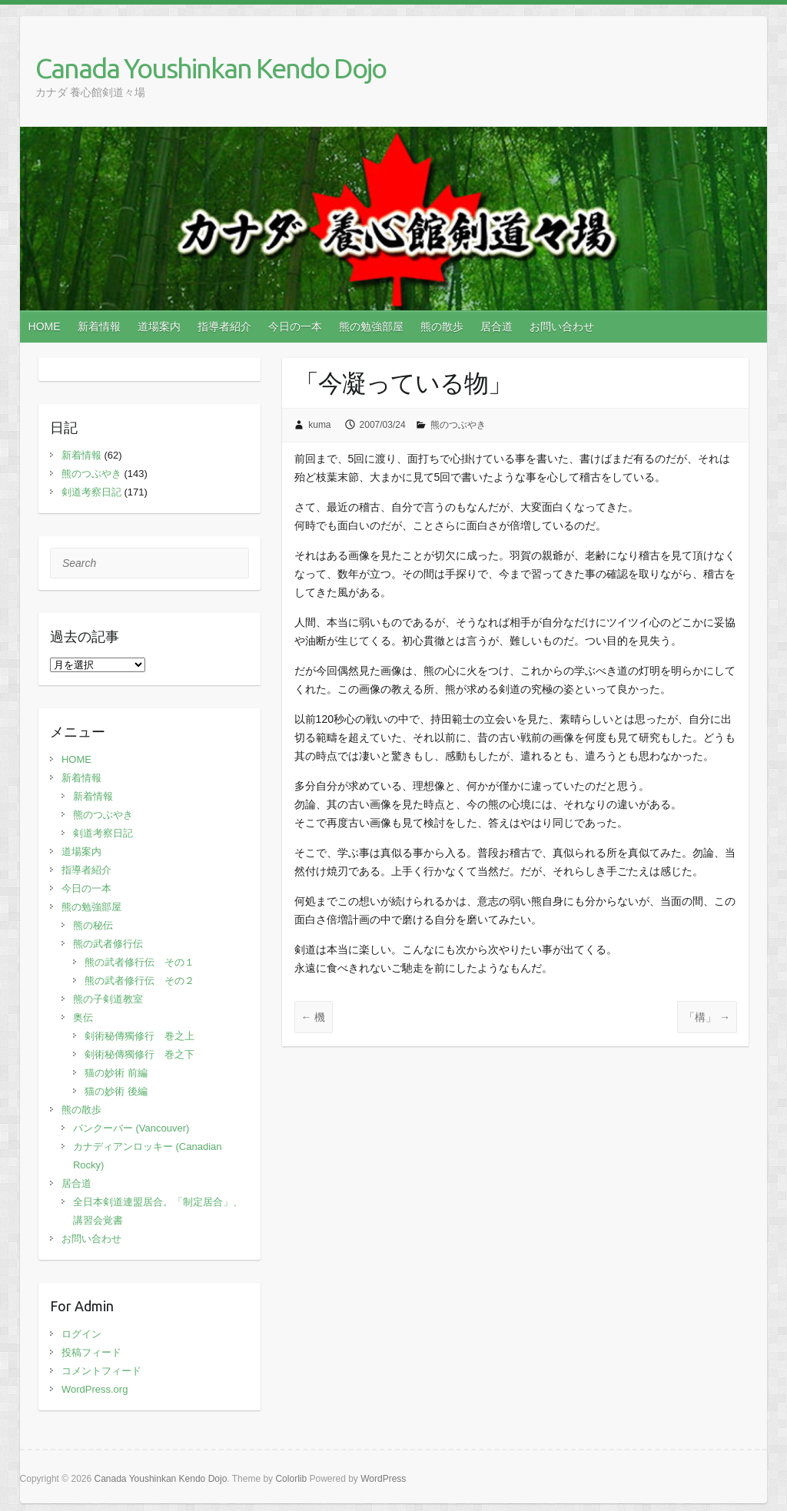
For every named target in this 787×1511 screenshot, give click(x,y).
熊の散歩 (441, 326)
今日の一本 (295, 326)
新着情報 (99, 326)
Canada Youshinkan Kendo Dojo (210, 68)
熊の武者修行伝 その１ (139, 962)
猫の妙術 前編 (116, 1073)
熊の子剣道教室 (108, 999)
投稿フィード (91, 1352)
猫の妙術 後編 (116, 1091)
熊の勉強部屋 (371, 326)
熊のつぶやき (458, 424)
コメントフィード (101, 1371)
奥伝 (83, 1017)
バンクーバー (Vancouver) (131, 1128)
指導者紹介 (224, 326)
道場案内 (159, 326)
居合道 (496, 326)
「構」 (707, 1017)
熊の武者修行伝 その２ (139, 980)
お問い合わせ (562, 326)
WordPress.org (94, 1389)
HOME (44, 326)
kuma (319, 424)
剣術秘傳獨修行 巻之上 (139, 1036)
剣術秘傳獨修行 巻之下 (139, 1054)
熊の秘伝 (93, 925)
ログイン (81, 1334)
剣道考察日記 (91, 492)
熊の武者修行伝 (108, 943)
